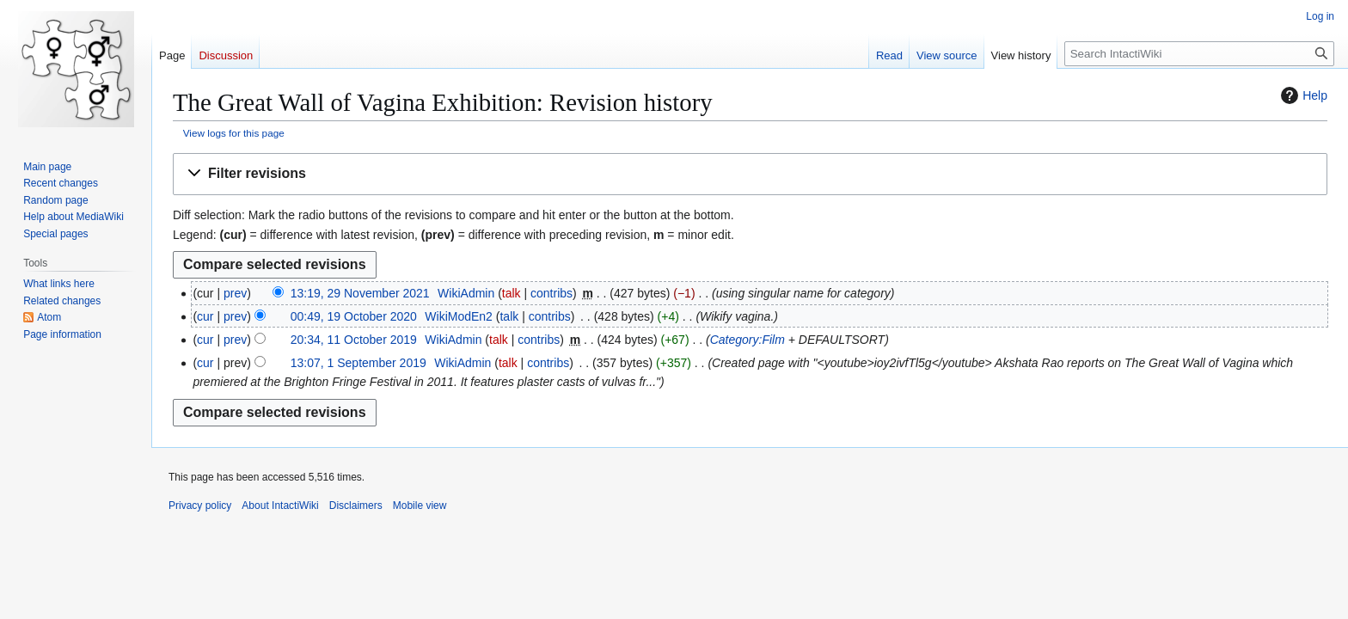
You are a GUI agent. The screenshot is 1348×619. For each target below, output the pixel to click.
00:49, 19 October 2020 (354, 316)
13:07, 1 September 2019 (358, 363)
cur (205, 316)
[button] (750, 174)
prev (235, 293)
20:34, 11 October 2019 (354, 339)
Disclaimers (356, 505)
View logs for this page (234, 132)
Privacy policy (199, 505)
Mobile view (420, 505)
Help (1302, 95)
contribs (551, 293)
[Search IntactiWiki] (1199, 53)
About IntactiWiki (280, 505)
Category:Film (747, 339)
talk (511, 293)
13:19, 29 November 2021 (360, 293)
